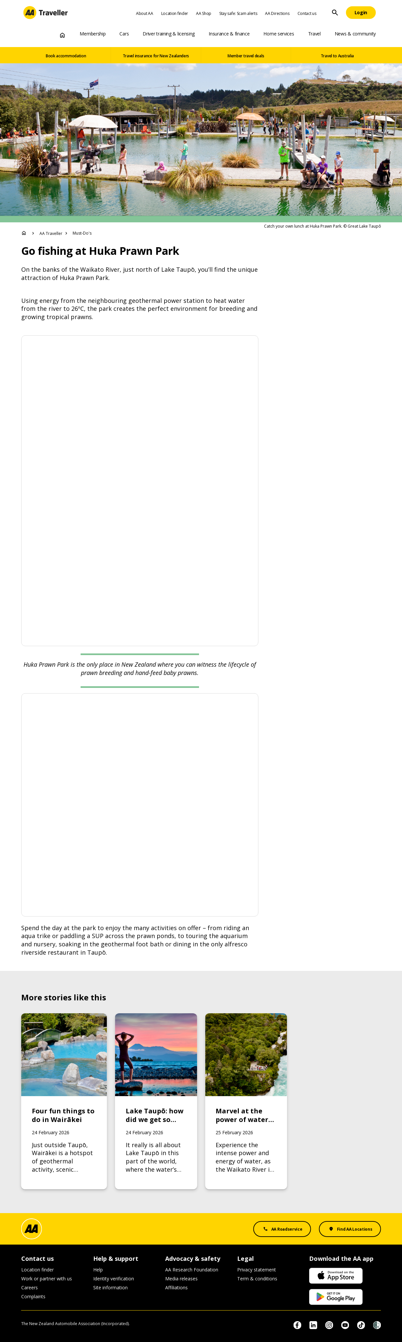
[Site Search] (335, 12)
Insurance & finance (229, 33)
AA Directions (277, 13)
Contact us (307, 13)
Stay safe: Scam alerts (238, 13)
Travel (314, 33)
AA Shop (203, 13)
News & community (355, 33)
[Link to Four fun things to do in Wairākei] (64, 1101)
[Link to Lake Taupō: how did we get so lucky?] (156, 1101)
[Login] (361, 12)
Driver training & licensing (169, 33)
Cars (124, 33)
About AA (144, 13)
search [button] (335, 13)
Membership (92, 33)
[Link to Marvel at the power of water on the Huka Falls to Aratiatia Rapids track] (246, 1101)
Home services (278, 33)
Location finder (174, 13)
